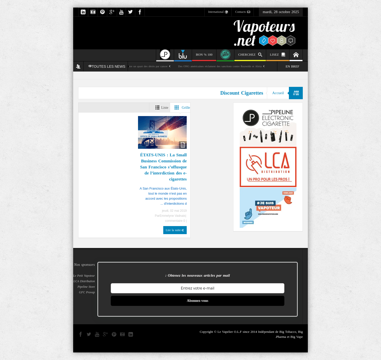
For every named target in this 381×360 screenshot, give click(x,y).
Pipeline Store (86, 287)
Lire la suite (175, 230)
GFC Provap (87, 292)
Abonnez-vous (197, 300)
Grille (181, 107)
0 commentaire (175, 221)
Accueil (278, 92)
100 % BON (204, 56)
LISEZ (277, 55)
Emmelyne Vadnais (172, 216)
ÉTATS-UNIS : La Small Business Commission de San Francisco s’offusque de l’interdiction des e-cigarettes (163, 167)
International (218, 12)
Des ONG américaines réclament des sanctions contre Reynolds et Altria (220, 66)
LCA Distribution (84, 281)
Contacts (242, 12)
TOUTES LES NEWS (106, 66)
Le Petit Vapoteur (84, 275)
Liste (160, 107)
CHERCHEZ (250, 55)
